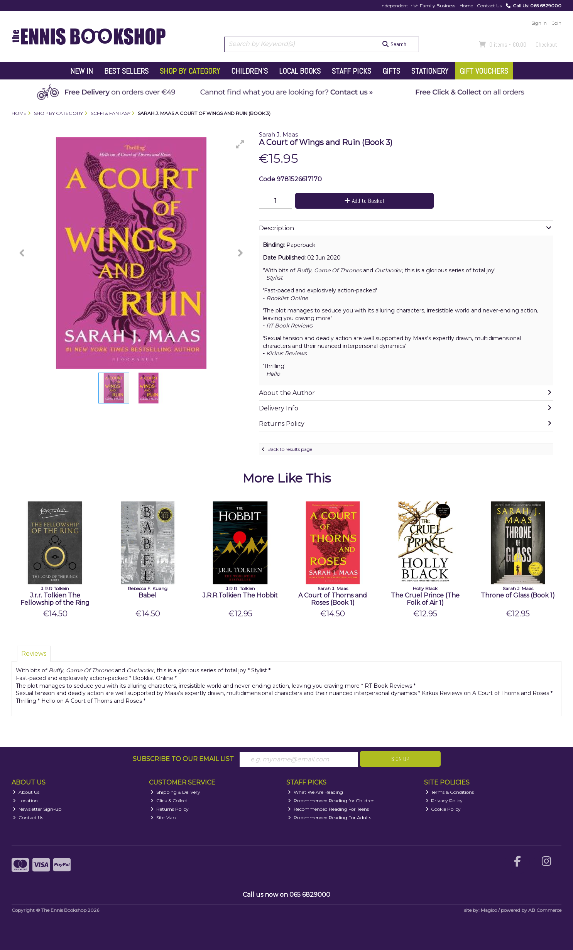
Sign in (539, 23)
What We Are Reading (315, 792)
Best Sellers (126, 71)
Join (556, 23)
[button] (240, 144)
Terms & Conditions (450, 792)
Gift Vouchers (484, 71)
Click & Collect (169, 800)
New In (81, 71)
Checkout (546, 44)
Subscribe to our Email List (183, 759)
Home (466, 5)
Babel (148, 595)
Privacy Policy (444, 800)
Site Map (163, 817)
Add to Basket (365, 201)
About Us (26, 792)
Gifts (391, 71)
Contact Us (489, 5)
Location (25, 800)
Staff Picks (351, 71)
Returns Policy (169, 809)
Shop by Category (190, 71)
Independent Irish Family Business (417, 5)
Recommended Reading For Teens (328, 809)
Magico (489, 910)
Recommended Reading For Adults (329, 817)
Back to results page (289, 449)
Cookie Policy (443, 809)
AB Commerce (544, 910)
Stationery (429, 71)
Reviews (33, 653)
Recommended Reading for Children (331, 800)
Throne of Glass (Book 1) (518, 595)
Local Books (300, 71)
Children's (249, 71)
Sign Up (400, 759)
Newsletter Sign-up (37, 809)
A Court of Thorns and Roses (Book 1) (332, 599)
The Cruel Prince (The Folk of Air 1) (425, 599)
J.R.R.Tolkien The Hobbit (240, 595)
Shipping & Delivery (175, 792)
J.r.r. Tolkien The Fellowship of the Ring (55, 599)
